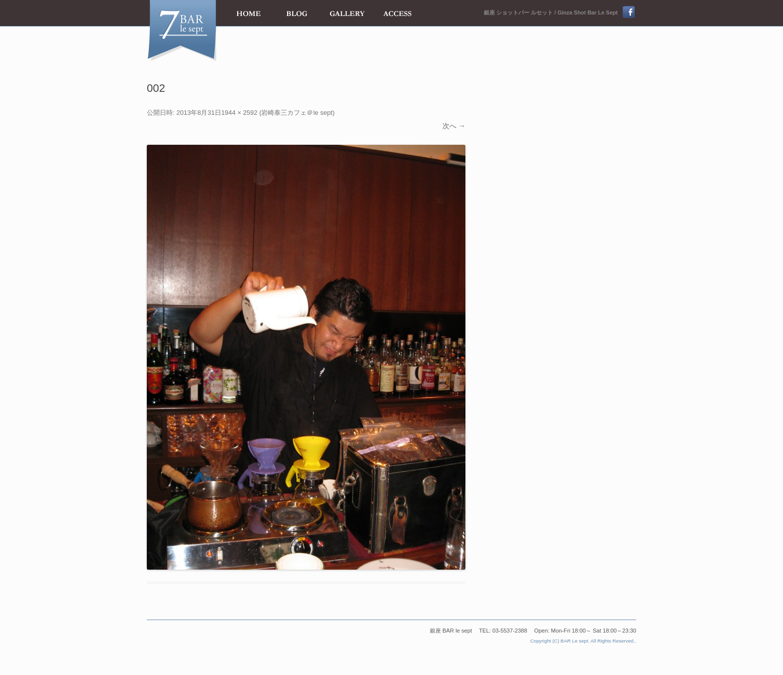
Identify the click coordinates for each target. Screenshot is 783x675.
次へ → (453, 126)
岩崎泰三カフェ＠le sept (296, 112)
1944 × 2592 (239, 112)
